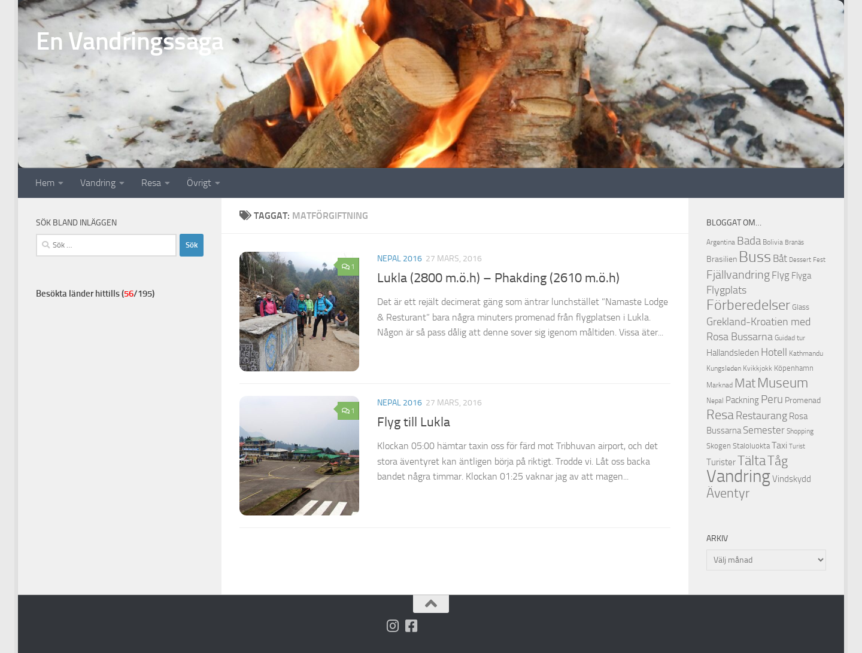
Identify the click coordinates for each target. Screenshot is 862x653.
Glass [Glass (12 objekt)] (800, 307)
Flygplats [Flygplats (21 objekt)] (726, 290)
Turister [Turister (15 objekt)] (721, 462)
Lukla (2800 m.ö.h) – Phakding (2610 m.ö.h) (498, 278)
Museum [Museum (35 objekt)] (782, 382)
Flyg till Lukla (413, 422)
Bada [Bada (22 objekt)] (749, 241)
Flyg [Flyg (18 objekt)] (781, 275)
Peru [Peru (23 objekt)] (772, 399)
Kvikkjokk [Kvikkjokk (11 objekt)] (757, 368)
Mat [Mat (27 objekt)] (744, 383)
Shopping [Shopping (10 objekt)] (800, 431)
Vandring (98, 182)
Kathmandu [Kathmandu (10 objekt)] (806, 353)
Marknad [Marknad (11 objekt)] (719, 384)
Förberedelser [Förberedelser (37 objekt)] (748, 305)
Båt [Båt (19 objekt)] (780, 258)
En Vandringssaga (129, 41)
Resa (151, 182)
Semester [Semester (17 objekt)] (764, 430)
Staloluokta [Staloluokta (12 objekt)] (751, 445)
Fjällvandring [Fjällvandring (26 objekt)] (738, 274)
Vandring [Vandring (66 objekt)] (738, 476)
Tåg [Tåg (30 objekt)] (777, 461)
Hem (44, 182)
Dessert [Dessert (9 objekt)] (800, 260)
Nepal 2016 (399, 259)
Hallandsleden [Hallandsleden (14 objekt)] (732, 352)
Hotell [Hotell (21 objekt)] (774, 352)
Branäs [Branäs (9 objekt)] (794, 242)
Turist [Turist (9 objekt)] (797, 446)
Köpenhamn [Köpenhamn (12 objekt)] (794, 368)
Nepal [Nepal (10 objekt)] (715, 400)
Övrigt (199, 182)
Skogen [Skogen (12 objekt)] (718, 445)
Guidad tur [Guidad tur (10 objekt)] (790, 338)
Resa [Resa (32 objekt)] (720, 415)
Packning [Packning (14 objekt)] (742, 400)
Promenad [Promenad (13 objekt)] (803, 400)
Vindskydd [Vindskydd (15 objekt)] (791, 479)
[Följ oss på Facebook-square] (411, 626)
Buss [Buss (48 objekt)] (755, 257)
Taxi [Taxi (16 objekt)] (779, 445)
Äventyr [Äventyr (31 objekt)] (727, 493)
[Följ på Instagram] (393, 626)
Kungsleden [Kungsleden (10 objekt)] (723, 368)
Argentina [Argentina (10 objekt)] (720, 242)
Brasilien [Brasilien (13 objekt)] (721, 259)
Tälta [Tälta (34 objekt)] (751, 461)
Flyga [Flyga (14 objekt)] (801, 275)
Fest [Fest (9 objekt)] (819, 260)
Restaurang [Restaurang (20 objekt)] (761, 415)
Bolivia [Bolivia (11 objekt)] (773, 241)
